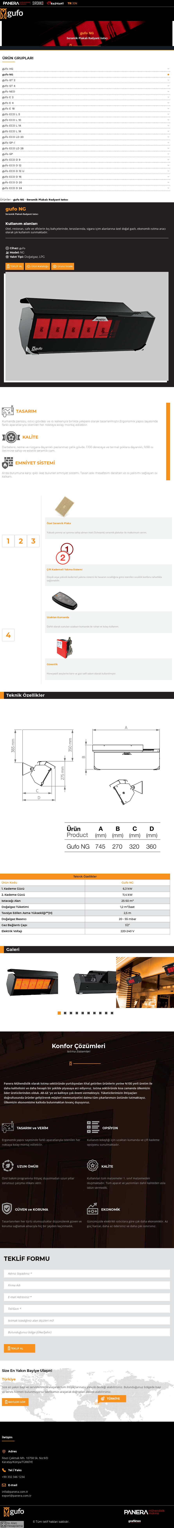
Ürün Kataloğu (37, 266)
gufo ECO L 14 (11, 125)
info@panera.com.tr (15, 1492)
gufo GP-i (8, 142)
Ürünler (5, 199)
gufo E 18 (8, 108)
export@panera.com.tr (16, 1495)
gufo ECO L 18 (11, 131)
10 (111, 1013)
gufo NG (7, 74)
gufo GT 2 (8, 80)
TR (69, 3)
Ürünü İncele (63, 266)
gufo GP (7, 154)
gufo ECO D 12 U (13, 171)
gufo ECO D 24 (12, 188)
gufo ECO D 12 (11, 165)
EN (75, 3)
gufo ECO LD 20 (13, 136)
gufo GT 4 (8, 85)
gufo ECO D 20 (12, 182)
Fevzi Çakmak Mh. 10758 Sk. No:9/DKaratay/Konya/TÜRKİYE (25, 1460)
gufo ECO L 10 (11, 119)
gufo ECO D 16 (12, 176)
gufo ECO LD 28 (13, 148)
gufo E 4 (8, 102)
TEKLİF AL (14, 266)
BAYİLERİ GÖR (15, 1402)
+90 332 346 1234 (13, 1477)
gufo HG (7, 68)
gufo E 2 (7, 97)
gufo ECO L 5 (11, 114)
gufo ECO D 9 (11, 159)
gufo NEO (8, 91)
